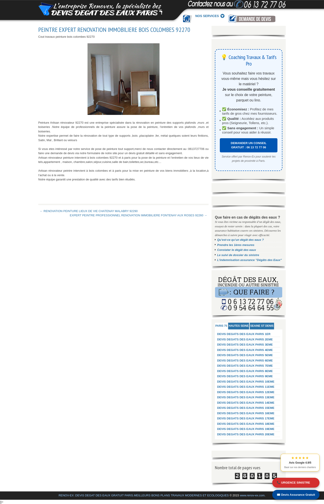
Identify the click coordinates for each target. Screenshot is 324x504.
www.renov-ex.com (252, 495)
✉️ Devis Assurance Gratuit (296, 494)
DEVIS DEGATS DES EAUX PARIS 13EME (245, 397)
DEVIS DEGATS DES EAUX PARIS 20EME (245, 434)
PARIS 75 (221, 325)
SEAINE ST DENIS (261, 325)
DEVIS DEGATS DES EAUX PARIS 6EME (245, 360)
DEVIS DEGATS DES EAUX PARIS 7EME (245, 365)
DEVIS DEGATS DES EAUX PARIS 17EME (245, 418)
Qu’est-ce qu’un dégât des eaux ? (240, 239)
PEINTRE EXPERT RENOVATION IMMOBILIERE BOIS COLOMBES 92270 (114, 29)
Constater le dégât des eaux (236, 250)
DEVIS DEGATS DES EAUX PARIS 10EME (245, 381)
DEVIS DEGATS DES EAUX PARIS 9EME (245, 376)
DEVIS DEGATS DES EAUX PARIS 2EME (245, 339)
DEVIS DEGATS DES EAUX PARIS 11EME (245, 386)
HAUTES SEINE (239, 325)
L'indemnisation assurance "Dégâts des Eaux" (249, 260)
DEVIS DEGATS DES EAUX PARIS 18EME (245, 423)
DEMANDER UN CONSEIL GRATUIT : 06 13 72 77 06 (249, 145)
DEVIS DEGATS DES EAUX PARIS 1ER (243, 334)
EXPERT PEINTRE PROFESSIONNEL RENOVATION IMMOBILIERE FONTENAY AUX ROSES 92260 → (138, 215)
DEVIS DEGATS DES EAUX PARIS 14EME (245, 402)
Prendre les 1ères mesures (235, 245)
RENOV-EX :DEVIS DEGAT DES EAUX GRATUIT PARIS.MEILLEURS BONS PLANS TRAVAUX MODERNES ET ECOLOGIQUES (143, 495)
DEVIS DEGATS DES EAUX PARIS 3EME (245, 344)
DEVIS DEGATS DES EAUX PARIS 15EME (245, 408)
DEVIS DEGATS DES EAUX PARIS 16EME (245, 413)
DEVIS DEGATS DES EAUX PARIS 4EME (245, 350)
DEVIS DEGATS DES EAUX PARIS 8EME (245, 371)
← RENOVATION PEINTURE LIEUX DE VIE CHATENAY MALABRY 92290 (89, 211)
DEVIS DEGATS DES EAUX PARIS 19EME (245, 429)
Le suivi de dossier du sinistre (238, 255)
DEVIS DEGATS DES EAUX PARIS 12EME (245, 392)
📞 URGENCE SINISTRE (293, 482)
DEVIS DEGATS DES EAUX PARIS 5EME (245, 355)
